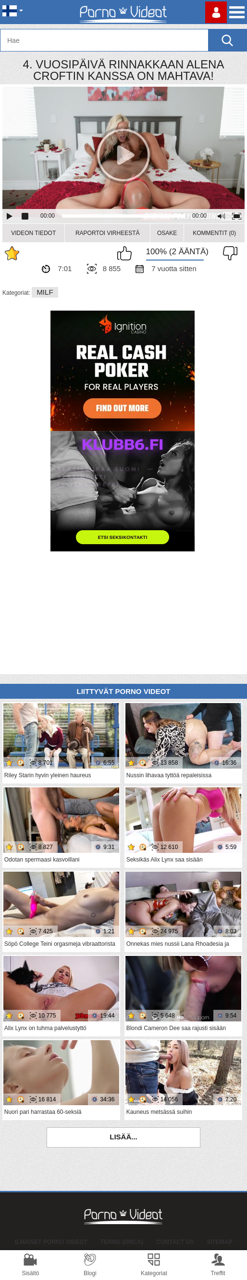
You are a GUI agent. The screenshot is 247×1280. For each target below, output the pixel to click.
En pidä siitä (227, 253)
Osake (167, 233)
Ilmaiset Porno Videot (51, 1242)
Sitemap (219, 1242)
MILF (45, 292)
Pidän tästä (126, 253)
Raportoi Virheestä (107, 233)
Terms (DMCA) (121, 1242)
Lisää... (123, 1137)
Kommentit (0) (214, 233)
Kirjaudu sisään (216, 12)
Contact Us (175, 1242)
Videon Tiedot (33, 233)
